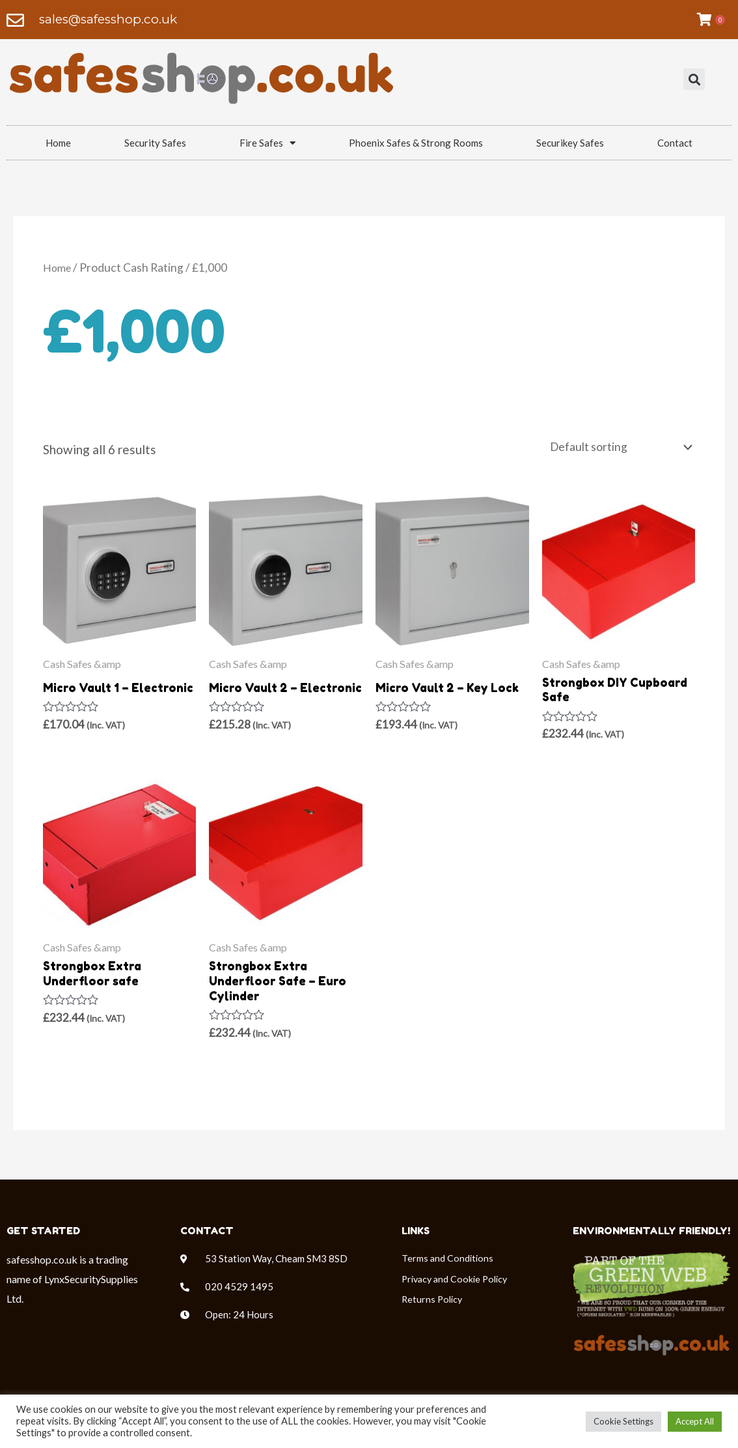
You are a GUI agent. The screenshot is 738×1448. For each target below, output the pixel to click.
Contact (674, 143)
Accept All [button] (695, 1421)
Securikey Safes (570, 143)
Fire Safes (267, 143)
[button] (694, 80)
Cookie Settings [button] (623, 1421)
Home (58, 143)
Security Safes (155, 143)
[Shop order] (610, 448)
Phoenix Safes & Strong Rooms (416, 143)
